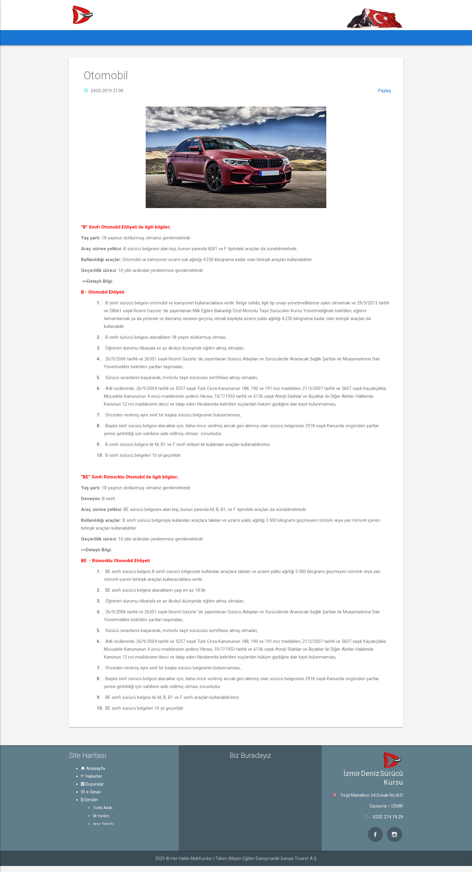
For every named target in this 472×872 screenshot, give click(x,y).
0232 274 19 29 (388, 817)
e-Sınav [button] (178, 37)
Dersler (89, 799)
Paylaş (384, 90)
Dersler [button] (208, 37)
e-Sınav (91, 792)
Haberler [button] (109, 37)
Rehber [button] (241, 37)
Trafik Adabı (103, 808)
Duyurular (92, 784)
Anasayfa (93, 768)
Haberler (91, 776)
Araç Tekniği (103, 824)
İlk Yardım (101, 816)
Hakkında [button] (276, 37)
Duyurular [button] (145, 37)
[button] (80, 37)
